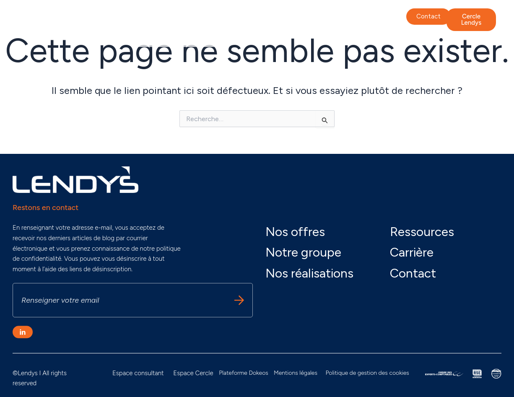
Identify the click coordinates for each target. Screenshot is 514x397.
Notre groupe (162, 18)
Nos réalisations (335, 18)
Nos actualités (163, 37)
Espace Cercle (193, 373)
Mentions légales (295, 372)
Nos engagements (223, 18)
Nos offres (281, 18)
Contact (413, 273)
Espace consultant (138, 373)
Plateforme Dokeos (243, 372)
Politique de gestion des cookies (367, 372)
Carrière (210, 37)
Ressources (422, 231)
